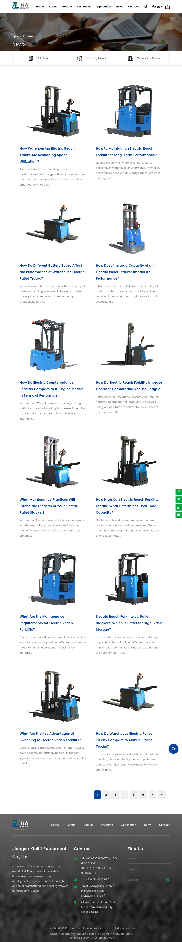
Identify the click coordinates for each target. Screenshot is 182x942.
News (119, 7)
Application (103, 7)
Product (67, 7)
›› (162, 794)
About (53, 7)
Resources (84, 7)
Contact (133, 7)
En (159, 6)
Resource (107, 825)
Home (40, 7)
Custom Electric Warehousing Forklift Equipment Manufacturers (91, 934)
